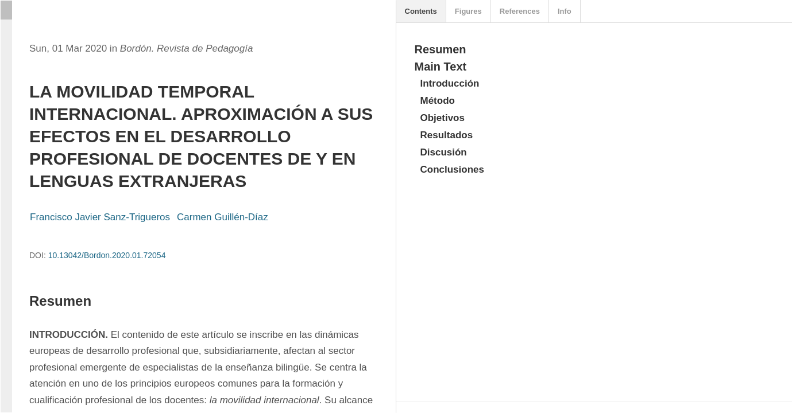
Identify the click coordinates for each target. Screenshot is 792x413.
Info (564, 11)
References (520, 11)
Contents (421, 11)
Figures (468, 11)
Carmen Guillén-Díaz (222, 217)
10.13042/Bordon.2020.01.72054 (107, 255)
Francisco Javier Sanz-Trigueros (100, 217)
